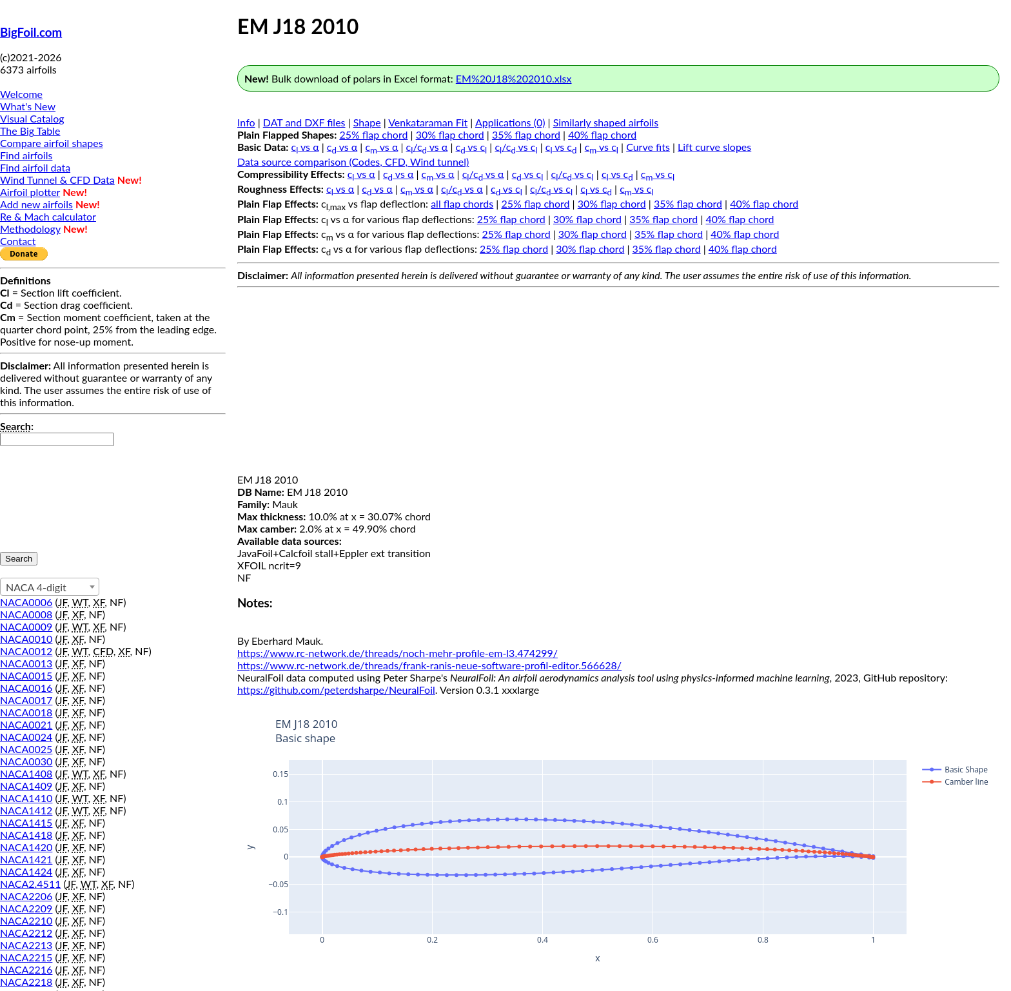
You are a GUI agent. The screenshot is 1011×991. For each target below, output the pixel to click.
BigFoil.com (31, 32)
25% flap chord (373, 134)
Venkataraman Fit (427, 122)
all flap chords (462, 203)
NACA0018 (26, 712)
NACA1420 (26, 847)
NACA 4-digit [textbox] (36, 587)
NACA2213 (26, 945)
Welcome (21, 94)
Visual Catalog (32, 118)
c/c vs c (516, 147)
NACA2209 (26, 908)
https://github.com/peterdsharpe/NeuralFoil (336, 689)
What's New (27, 106)
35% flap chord (526, 134)
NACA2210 (26, 920)
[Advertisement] (618, 383)
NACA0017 (26, 700)
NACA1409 (26, 786)
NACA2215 (26, 957)
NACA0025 (26, 749)
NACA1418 (26, 835)
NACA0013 (26, 663)
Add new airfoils (36, 204)
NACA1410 (26, 798)
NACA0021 (26, 724)
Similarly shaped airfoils (606, 122)
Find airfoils (26, 155)
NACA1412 (26, 810)
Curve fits (648, 147)
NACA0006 (26, 602)
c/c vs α (427, 147)
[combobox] (49, 587)
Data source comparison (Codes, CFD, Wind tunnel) (353, 161)
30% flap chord (450, 134)
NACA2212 (26, 933)
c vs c (471, 147)
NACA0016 (26, 688)
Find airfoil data (35, 167)
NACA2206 (26, 896)
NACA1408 (26, 773)
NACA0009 (26, 626)
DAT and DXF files (304, 122)
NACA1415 (26, 822)
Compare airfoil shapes (51, 143)
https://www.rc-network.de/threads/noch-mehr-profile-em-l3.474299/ (397, 653)
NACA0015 (26, 675)
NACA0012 (26, 651)
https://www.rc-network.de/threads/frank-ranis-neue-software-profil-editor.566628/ (429, 665)
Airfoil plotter (30, 192)
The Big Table (30, 130)
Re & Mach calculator (48, 216)
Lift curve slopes (714, 147)
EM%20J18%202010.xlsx (514, 78)
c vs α (305, 147)
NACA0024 (26, 737)
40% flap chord (602, 134)
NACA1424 (26, 871)
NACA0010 (26, 639)
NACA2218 (26, 982)
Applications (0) (510, 122)
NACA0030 (26, 761)
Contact (17, 241)
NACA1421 (26, 859)
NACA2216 (26, 969)
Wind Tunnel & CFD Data (57, 179)
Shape (367, 122)
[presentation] (53, 492)
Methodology (30, 228)
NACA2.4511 (30, 884)
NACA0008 (26, 614)
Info (246, 122)
